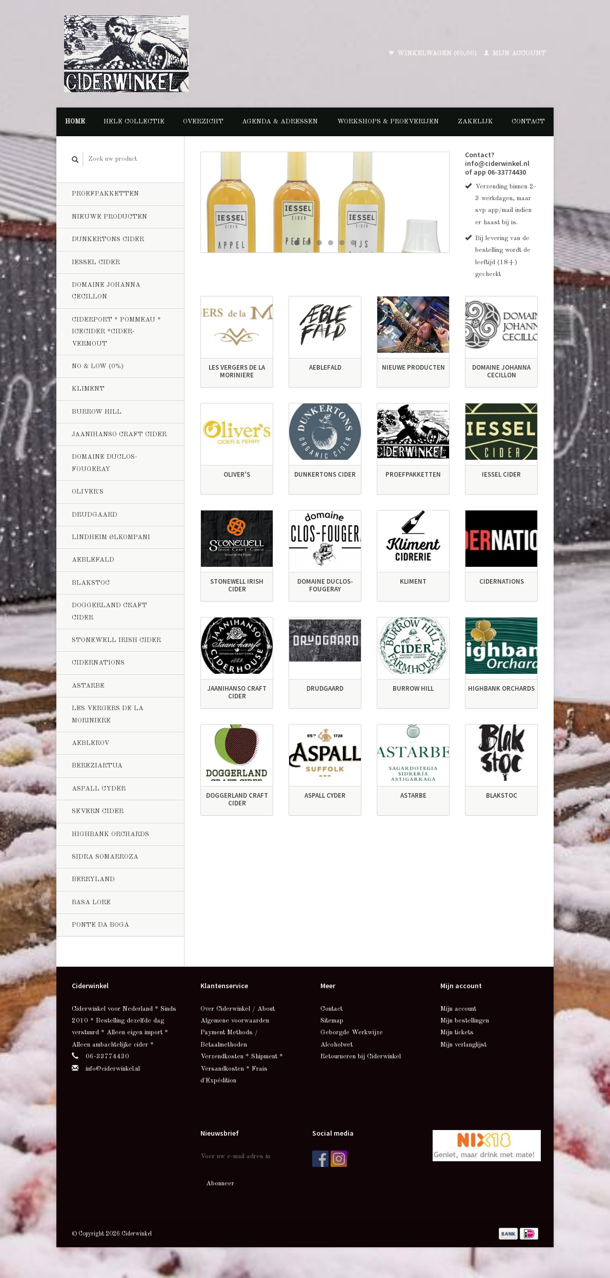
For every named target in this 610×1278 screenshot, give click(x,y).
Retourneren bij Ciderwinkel (360, 1056)
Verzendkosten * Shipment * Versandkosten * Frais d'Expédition (241, 1068)
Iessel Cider (96, 262)
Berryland (93, 879)
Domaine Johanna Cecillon (106, 291)
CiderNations (98, 662)
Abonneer (220, 1183)
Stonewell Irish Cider (116, 640)
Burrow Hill (96, 412)
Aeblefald (93, 560)
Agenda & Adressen (280, 121)
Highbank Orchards (110, 834)
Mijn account (515, 53)
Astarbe (88, 686)
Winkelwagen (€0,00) (434, 53)
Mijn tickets (457, 1032)
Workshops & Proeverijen (388, 121)
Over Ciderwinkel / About (237, 1009)
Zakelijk (475, 121)
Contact (528, 121)
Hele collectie (134, 121)
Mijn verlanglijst (463, 1044)
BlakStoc (91, 583)
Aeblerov (90, 743)
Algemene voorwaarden (234, 1020)
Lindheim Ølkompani (111, 537)
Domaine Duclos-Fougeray (104, 463)
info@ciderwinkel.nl (113, 1069)
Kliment (88, 389)
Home (75, 121)
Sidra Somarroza (105, 857)
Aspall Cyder (99, 788)
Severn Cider (98, 811)
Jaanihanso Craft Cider (119, 434)
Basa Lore (91, 902)
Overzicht (203, 121)
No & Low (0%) (98, 366)
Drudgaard (94, 515)
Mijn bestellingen (464, 1020)
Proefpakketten (105, 193)
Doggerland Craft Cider (109, 611)
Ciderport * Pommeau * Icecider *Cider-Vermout (116, 331)
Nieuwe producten (109, 217)
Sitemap (331, 1020)
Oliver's (88, 491)
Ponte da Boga (100, 925)
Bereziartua (97, 765)
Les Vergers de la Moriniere (108, 714)
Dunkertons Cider (108, 239)
